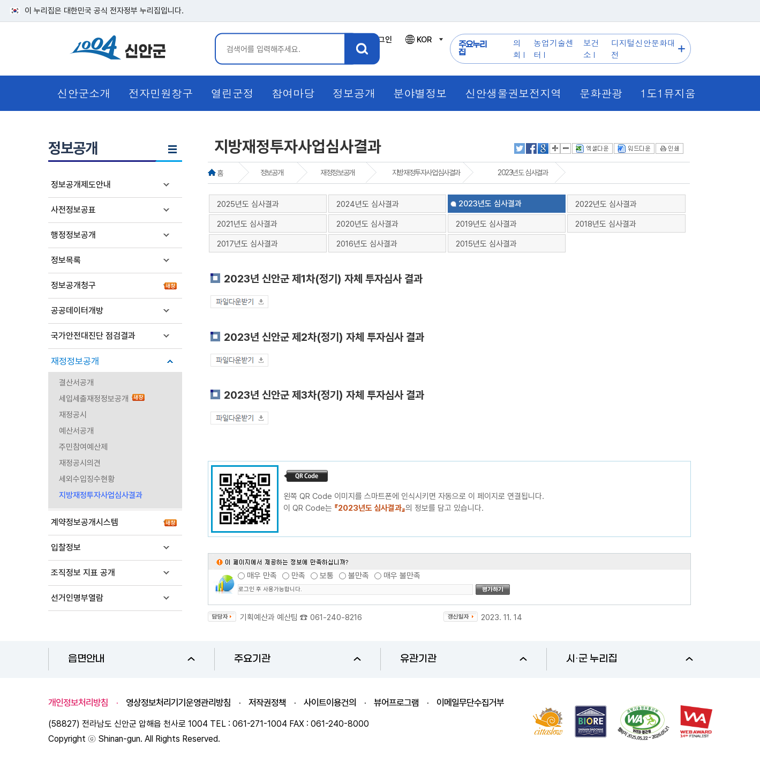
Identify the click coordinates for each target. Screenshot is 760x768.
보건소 (591, 48)
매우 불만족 (401, 575)
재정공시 (73, 415)
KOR (424, 39)
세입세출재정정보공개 (94, 399)
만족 (298, 575)
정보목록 (66, 260)
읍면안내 (131, 659)
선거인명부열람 (77, 598)
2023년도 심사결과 (523, 172)
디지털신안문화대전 (643, 48)
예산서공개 (76, 431)
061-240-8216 (336, 617)
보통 (327, 575)
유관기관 (463, 659)
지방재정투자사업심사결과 (100, 495)
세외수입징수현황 (87, 479)
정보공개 (271, 172)
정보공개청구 (73, 285)
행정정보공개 (73, 235)
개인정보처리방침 (78, 702)
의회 (517, 48)
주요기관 (297, 659)
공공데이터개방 (77, 310)
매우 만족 (262, 575)
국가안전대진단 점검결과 (93, 336)
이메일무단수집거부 (470, 702)
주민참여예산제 (83, 447)
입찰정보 (66, 547)
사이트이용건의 (330, 702)
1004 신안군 (118, 49)
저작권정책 (267, 702)
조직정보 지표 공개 (83, 573)
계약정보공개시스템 (84, 522)
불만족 (358, 575)
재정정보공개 (75, 361)
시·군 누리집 (629, 659)
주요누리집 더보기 (681, 49)
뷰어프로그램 (396, 702)
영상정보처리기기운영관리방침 (178, 702)
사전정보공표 (73, 210)
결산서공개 (76, 382)
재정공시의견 (80, 463)
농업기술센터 (553, 48)
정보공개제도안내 (81, 185)
